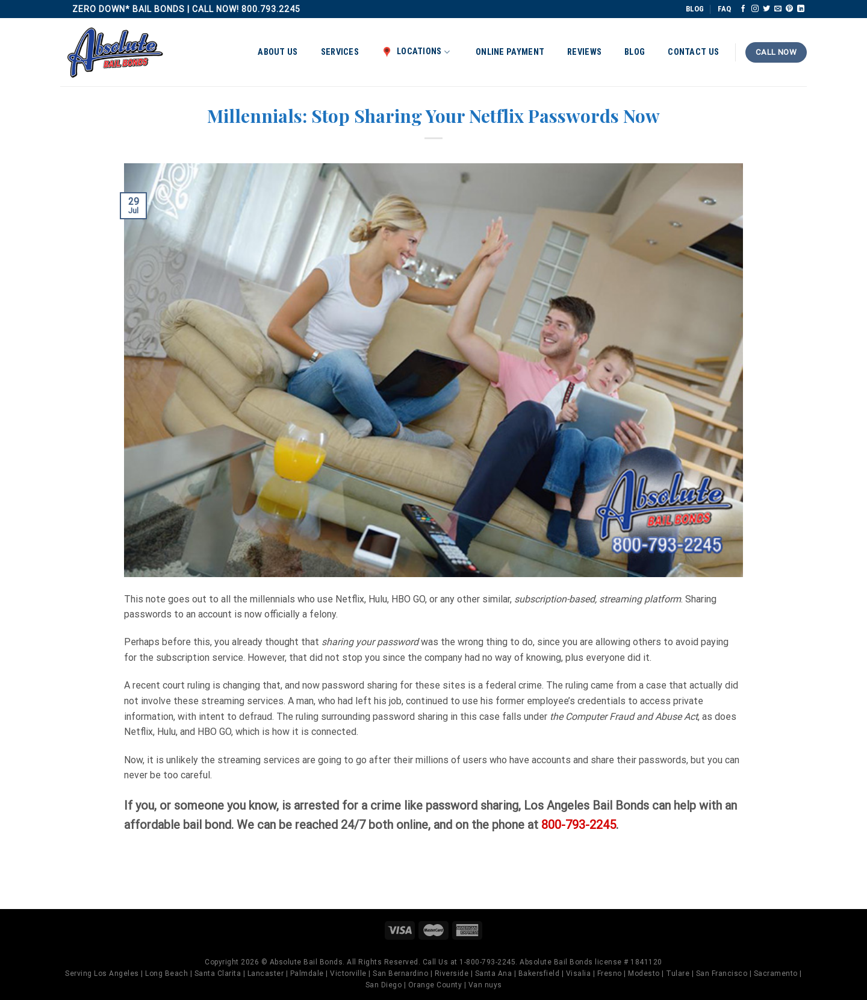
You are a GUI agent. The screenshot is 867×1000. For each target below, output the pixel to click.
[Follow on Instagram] (755, 9)
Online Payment (510, 52)
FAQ (724, 8)
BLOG (695, 8)
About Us (277, 52)
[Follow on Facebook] (743, 9)
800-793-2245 (578, 824)
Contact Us (693, 52)
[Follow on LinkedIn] (800, 9)
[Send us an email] (778, 9)
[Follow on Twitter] (766, 9)
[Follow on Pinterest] (789, 9)
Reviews (584, 52)
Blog (634, 52)
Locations (416, 52)
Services (340, 52)
